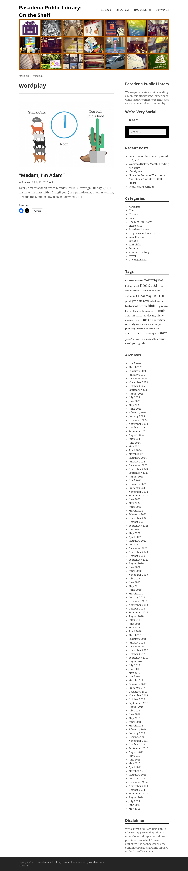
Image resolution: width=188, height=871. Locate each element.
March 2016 (136, 725)
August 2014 (136, 797)
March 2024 (136, 453)
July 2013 (134, 801)
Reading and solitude (141, 186)
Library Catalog (142, 10)
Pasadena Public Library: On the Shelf (56, 862)
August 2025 (136, 393)
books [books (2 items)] (160, 286)
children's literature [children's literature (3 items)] (133, 290)
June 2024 (135, 442)
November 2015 (138, 740)
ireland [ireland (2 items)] (146, 311)
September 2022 (138, 495)
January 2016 (137, 733)
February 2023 (138, 484)
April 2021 (135, 537)
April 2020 (135, 570)
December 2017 (138, 646)
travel (132, 255)
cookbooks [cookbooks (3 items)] (130, 296)
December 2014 (138, 782)
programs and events (142, 233)
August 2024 (136, 435)
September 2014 (138, 793)
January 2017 (137, 687)
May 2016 (134, 718)
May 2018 (134, 627)
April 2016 (135, 721)
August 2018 (136, 616)
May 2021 (134, 533)
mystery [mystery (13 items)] (158, 315)
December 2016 (138, 691)
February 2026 (138, 370)
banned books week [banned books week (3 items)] (134, 280)
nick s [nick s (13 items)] (147, 320)
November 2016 (138, 695)
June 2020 (135, 567)
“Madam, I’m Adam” (42, 175)
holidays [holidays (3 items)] (164, 306)
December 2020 (138, 548)
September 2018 (138, 612)
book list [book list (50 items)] (148, 285)
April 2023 (135, 480)
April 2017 (135, 676)
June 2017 (135, 669)
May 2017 (134, 672)
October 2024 (137, 427)
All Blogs (106, 10)
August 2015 (136, 752)
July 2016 (134, 710)
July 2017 (134, 665)
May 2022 (134, 503)
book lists (134, 206)
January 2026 (137, 374)
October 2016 (137, 699)
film (131, 210)
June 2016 (135, 714)
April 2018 (135, 631)
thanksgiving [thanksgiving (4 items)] (159, 339)
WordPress (95, 862)
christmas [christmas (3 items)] (147, 290)
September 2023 (138, 472)
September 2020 (138, 559)
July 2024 (134, 438)
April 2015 (135, 767)
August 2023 (136, 476)
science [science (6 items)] (155, 328)
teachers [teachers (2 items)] (149, 339)
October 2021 (137, 521)
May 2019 (134, 586)
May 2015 (134, 763)
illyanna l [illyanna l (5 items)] (137, 311)
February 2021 (138, 540)
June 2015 (135, 759)
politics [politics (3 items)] (137, 329)
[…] (80, 197)
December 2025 (138, 378)
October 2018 (137, 608)
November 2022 (138, 491)
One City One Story (140, 221)
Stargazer (24, 865)
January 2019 (137, 597)
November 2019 (138, 574)
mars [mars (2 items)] (151, 311)
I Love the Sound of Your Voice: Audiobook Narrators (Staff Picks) (147, 179)
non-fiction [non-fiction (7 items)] (158, 320)
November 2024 (138, 423)
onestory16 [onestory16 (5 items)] (155, 324)
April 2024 (135, 450)
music (132, 218)
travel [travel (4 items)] (128, 343)
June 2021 (135, 529)
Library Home (122, 10)
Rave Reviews (137, 237)
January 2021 (137, 544)
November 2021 (138, 518)
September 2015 (138, 748)
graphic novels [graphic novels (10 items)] (142, 301)
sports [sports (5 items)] (155, 333)
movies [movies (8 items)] (147, 315)
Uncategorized (138, 259)
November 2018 (138, 604)
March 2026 (136, 367)
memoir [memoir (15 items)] (159, 311)
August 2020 (136, 563)
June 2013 (135, 804)
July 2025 (134, 397)
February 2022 (138, 514)
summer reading (139, 252)
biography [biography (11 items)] (150, 280)
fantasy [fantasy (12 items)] (146, 296)
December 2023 (138, 465)
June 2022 (135, 499)
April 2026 (135, 363)
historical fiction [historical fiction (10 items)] (136, 306)
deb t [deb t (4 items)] (138, 296)
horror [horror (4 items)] (128, 311)
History (133, 214)
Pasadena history (139, 229)
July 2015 (134, 755)
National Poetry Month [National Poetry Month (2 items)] (133, 320)
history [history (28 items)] (154, 306)
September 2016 (138, 703)
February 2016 (138, 729)
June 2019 (135, 582)
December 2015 (138, 736)
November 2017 (138, 650)
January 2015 (137, 778)
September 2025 (138, 389)
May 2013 (134, 808)
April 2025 (135, 408)
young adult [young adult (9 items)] (140, 343)
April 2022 (135, 506)
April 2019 (135, 589)
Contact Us (162, 10)
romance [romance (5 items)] (146, 328)
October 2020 (137, 555)
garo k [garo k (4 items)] (128, 301)
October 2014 (137, 789)
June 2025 (135, 401)
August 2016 (136, 706)
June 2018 (135, 623)
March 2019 (136, 593)
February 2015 (138, 774)
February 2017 (138, 684)
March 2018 (136, 635)
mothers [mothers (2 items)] (139, 316)
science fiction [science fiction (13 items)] (135, 333)
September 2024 (138, 431)
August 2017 (136, 661)
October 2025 (137, 386)
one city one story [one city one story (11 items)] (137, 324)
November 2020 (138, 552)
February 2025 (138, 412)
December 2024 (138, 420)
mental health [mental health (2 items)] (130, 316)
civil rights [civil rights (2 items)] (156, 291)
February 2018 (138, 638)
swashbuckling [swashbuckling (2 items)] (140, 339)
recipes (133, 240)
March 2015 (136, 770)
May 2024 (134, 446)
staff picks (135, 244)
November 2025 (138, 382)
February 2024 (138, 457)
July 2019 (134, 578)
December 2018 (138, 601)
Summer (134, 248)
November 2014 (138, 786)
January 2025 (137, 416)
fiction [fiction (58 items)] (159, 295)
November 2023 (138, 469)
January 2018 (137, 642)
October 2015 (137, 744)
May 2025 (134, 405)
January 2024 (137, 461)
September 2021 (138, 525)
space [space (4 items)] (149, 333)
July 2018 (134, 619)
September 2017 (138, 657)
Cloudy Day (136, 171)
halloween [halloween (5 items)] (158, 301)
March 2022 (136, 510)
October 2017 (137, 654)
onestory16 (135, 225)
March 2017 (136, 680)
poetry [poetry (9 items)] (129, 328)
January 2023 (137, 487)
